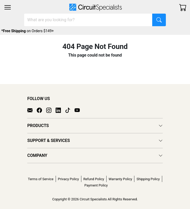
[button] (7, 7)
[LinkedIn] (60, 110)
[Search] (88, 20)
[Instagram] (51, 110)
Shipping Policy (148, 179)
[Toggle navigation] (7, 7)
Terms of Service (40, 179)
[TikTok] (70, 110)
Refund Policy (93, 179)
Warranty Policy (120, 179)
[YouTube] (79, 110)
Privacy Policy (68, 179)
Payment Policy (96, 185)
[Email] (32, 110)
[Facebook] (41, 110)
